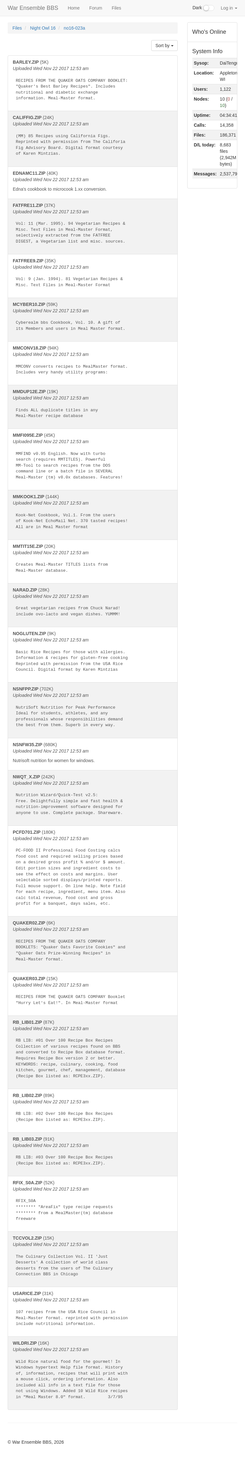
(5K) (93, 82)
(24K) (93, 137)
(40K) (93, 181)
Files (116, 8)
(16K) (93, 1372)
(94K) (93, 362)
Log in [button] (229, 8)
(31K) (93, 1310)
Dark (203, 8)
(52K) (93, 1202)
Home (73, 8)
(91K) (93, 1153)
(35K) (93, 274)
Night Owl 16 (43, 28)
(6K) (93, 942)
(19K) (93, 405)
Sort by (164, 45)
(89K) (93, 1109)
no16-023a (74, 28)
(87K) (93, 1051)
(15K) (93, 992)
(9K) (93, 653)
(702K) (93, 708)
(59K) (93, 318)
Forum (95, 8)
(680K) (93, 753)
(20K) (93, 560)
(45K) (93, 458)
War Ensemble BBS (33, 8)
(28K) (93, 603)
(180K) (93, 870)
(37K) (93, 225)
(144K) (93, 513)
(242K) (93, 796)
